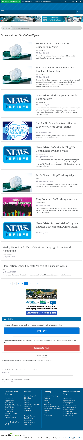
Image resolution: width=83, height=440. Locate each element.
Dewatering (48, 415)
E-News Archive (10, 417)
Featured (47, 398)
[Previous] (7, 283)
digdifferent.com (69, 401)
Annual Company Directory (11, 414)
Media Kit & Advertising (13, 405)
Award (46, 400)
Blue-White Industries (51, 406)
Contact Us (9, 398)
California (47, 413)
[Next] (34, 283)
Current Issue (9, 409)
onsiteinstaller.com (70, 405)
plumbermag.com (69, 407)
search (79, 12)
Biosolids (47, 411)
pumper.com (67, 411)
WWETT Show (68, 415)
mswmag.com (68, 403)
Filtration (27, 411)
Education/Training (51, 396)
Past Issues (9, 411)
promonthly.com (69, 409)
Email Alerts (9, 407)
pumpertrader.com (70, 413)
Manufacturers (29, 416)
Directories (28, 424)
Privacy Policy (69, 438)
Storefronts (28, 418)
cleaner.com (67, 398)
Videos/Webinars (30, 422)
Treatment (28, 408)
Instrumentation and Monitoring (31, 405)
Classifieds (28, 420)
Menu (2, 12)
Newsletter (9, 403)
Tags (9, 28)
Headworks (28, 402)
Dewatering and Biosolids (30, 397)
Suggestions (9, 401)
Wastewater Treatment (52, 408)
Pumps (26, 400)
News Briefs (48, 404)
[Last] (38, 283)
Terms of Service (78, 438)
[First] (3, 283)
